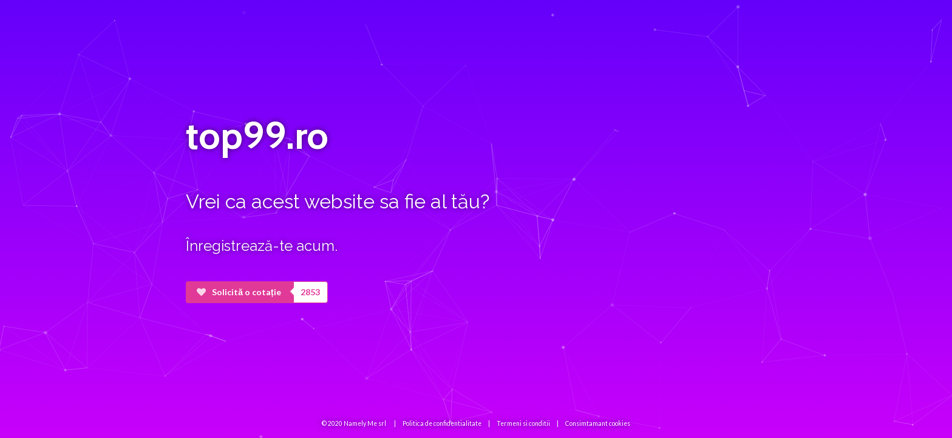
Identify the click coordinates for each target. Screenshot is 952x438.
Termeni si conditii (523, 423)
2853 (310, 292)
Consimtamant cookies (597, 423)
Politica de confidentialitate (442, 423)
